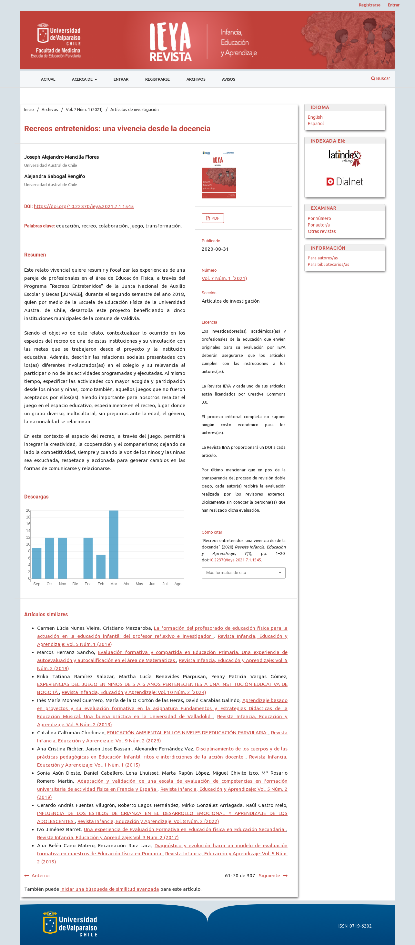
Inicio (29, 109)
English (315, 117)
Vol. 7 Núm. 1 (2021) (84, 109)
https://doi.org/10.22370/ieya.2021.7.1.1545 (84, 206)
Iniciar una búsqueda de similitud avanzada (109, 889)
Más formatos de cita (226, 572)
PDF (215, 218)
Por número (319, 218)
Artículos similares (46, 614)
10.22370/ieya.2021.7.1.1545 (235, 560)
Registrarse (157, 79)
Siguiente (269, 875)
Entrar (121, 79)
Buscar (380, 78)
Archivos (196, 79)
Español (316, 123)
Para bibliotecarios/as (328, 264)
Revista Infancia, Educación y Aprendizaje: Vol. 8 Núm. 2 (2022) (148, 821)
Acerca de (83, 79)
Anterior (41, 875)
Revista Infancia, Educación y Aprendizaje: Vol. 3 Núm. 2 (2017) (108, 837)
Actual (48, 79)
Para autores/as (323, 258)
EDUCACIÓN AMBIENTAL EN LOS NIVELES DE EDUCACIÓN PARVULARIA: (187, 732)
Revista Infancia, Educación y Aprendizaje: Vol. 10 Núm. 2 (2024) (134, 692)
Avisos (228, 79)
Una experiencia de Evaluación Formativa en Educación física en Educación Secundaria (185, 829)
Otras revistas (322, 231)
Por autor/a (319, 224)
